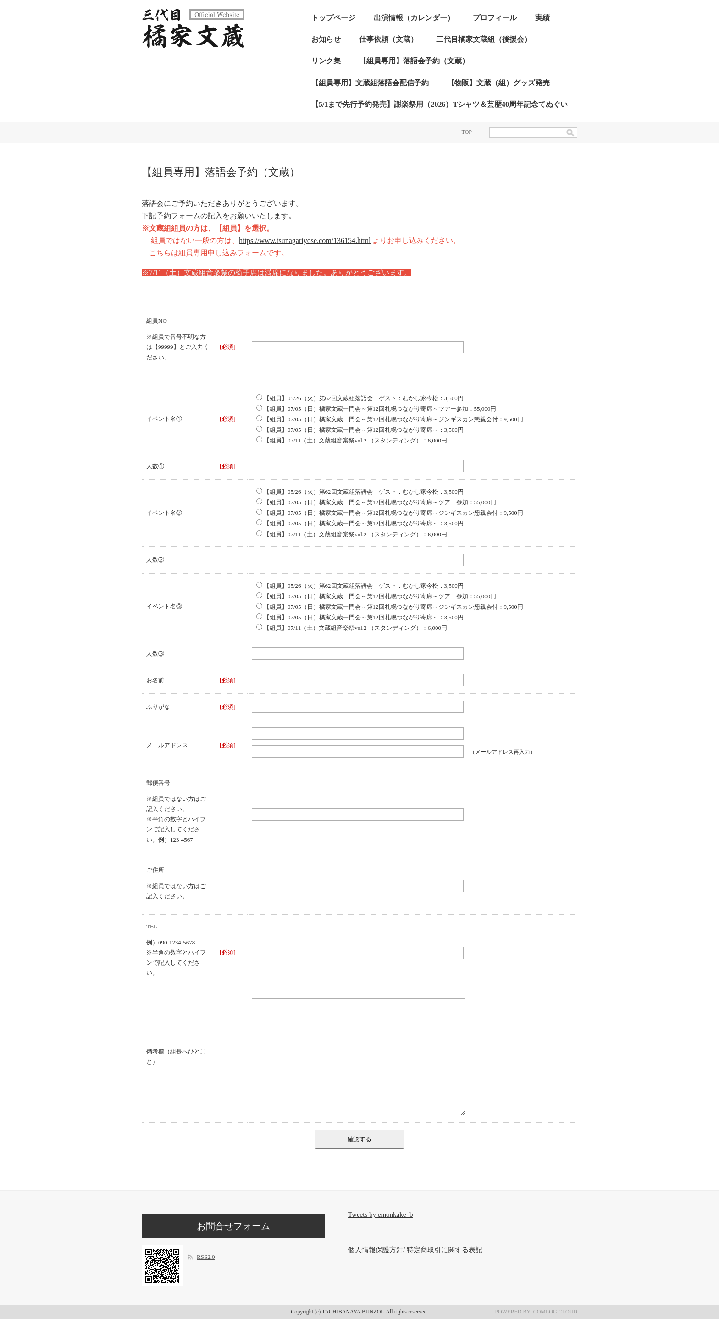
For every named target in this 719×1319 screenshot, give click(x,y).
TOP (467, 132)
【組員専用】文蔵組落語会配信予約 (370, 83)
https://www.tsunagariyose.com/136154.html (305, 240)
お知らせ (326, 39)
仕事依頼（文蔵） (388, 39)
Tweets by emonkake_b (380, 1214)
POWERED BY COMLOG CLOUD (536, 1311)
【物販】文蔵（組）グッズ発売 (498, 83)
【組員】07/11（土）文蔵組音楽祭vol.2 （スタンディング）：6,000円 (351, 440)
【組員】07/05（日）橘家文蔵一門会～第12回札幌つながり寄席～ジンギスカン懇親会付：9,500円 (389, 419)
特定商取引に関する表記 (444, 1249)
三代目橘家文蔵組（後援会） (483, 39)
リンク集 (326, 61)
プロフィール (495, 18)
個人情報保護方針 (375, 1249)
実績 (542, 18)
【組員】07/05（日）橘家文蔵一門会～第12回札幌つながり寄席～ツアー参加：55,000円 (376, 408)
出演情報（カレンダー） (414, 18)
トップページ (333, 18)
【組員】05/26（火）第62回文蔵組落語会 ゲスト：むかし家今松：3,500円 (360, 398)
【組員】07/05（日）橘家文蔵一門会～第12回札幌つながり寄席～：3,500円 (360, 429)
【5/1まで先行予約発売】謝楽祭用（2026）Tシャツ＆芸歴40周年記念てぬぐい (439, 104)
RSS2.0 (206, 1256)
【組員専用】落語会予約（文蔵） (414, 61)
